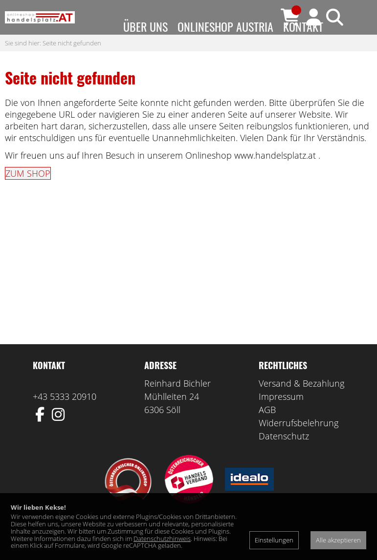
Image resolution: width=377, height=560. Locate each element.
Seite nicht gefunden (72, 62)
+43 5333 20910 (64, 416)
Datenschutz (284, 455)
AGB (267, 429)
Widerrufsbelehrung (298, 442)
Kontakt (303, 26)
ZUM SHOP (27, 193)
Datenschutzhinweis (162, 538)
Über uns (145, 26)
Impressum (281, 416)
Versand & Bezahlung (301, 403)
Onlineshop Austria (225, 26)
